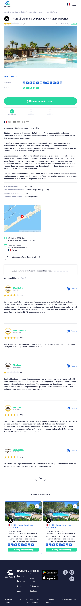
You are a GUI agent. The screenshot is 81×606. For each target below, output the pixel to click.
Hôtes (19, 586)
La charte (21, 581)
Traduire (72, 288)
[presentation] (7, 47)
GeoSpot (33, 591)
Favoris (31, 112)
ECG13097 (74, 24)
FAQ (19, 591)
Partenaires (34, 586)
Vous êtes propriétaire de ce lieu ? (21, 257)
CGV (25, 600)
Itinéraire (12, 112)
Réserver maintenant (40, 101)
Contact (50, 112)
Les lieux (15, 12)
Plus (40, 478)
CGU (19, 600)
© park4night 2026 (69, 599)
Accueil (6, 12)
